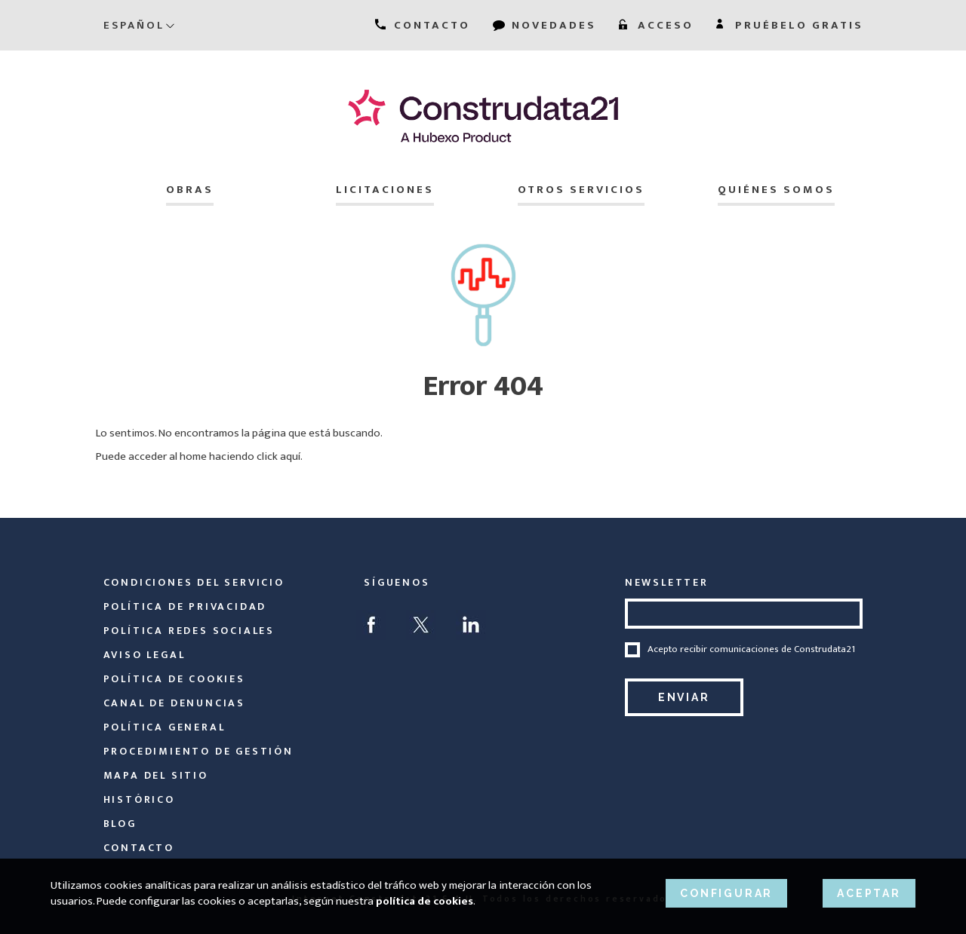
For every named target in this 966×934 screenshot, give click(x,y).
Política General (164, 727)
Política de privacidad (185, 606)
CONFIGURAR (726, 893)
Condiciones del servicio (194, 582)
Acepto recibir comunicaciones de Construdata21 (751, 649)
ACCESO (656, 25)
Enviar (684, 697)
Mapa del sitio (155, 775)
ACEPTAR (869, 893)
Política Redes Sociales (189, 630)
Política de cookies (174, 678)
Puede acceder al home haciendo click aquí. (199, 456)
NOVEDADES (544, 25)
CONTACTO (422, 25)
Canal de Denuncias (174, 703)
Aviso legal (144, 654)
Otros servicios (581, 189)
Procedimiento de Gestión (198, 751)
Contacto (138, 847)
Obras (190, 189)
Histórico (139, 799)
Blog (120, 823)
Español (138, 25)
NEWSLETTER (667, 582)
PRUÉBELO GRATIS (789, 25)
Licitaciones (385, 189)
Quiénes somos (776, 189)
